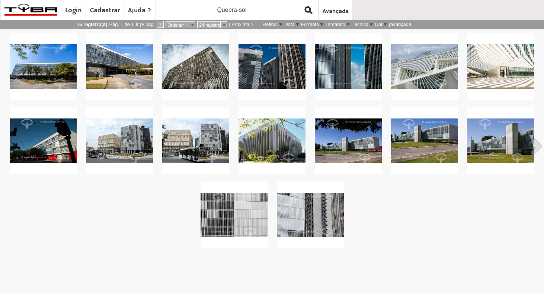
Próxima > (242, 24)
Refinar (270, 24)
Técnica (360, 24)
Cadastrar (105, 10)
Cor (379, 24)
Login (73, 10)
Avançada (336, 11)
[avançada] (401, 24)
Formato (310, 24)
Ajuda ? (139, 10)
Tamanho (335, 24)
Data (289, 24)
